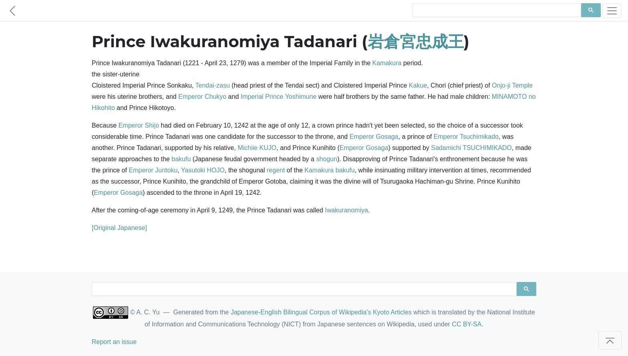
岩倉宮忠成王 (416, 41)
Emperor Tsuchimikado (466, 136)
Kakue (418, 85)
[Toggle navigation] (612, 10)
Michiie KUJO (257, 147)
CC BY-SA (466, 324)
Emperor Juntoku (153, 170)
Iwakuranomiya (346, 210)
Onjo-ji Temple (512, 85)
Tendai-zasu (212, 85)
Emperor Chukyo (202, 96)
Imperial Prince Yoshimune (278, 96)
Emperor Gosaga (374, 136)
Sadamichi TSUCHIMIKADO (471, 147)
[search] (496, 10)
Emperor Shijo (139, 125)
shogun (326, 159)
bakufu (181, 159)
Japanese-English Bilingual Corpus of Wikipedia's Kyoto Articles (321, 312)
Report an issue (114, 341)
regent (276, 170)
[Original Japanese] (119, 227)
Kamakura (386, 63)
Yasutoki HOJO (203, 170)
